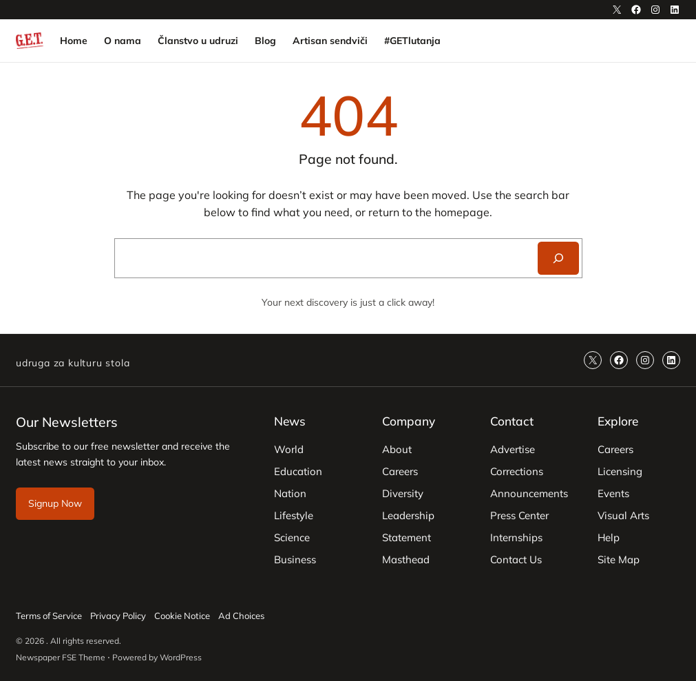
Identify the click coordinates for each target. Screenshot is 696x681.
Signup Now (55, 503)
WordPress (181, 657)
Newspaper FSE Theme (60, 657)
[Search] (558, 258)
